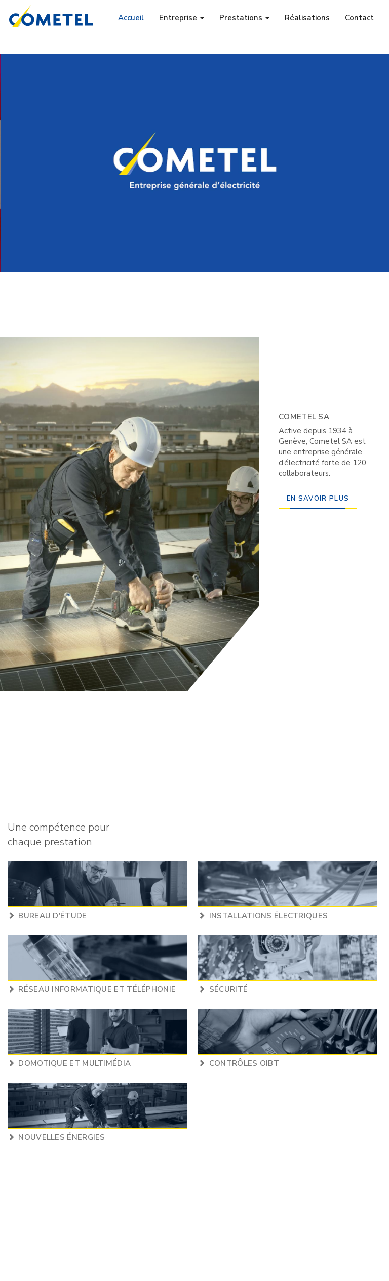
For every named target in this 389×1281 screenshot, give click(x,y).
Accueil (131, 18)
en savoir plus (318, 498)
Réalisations (307, 18)
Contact (359, 18)
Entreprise (181, 18)
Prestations (244, 18)
